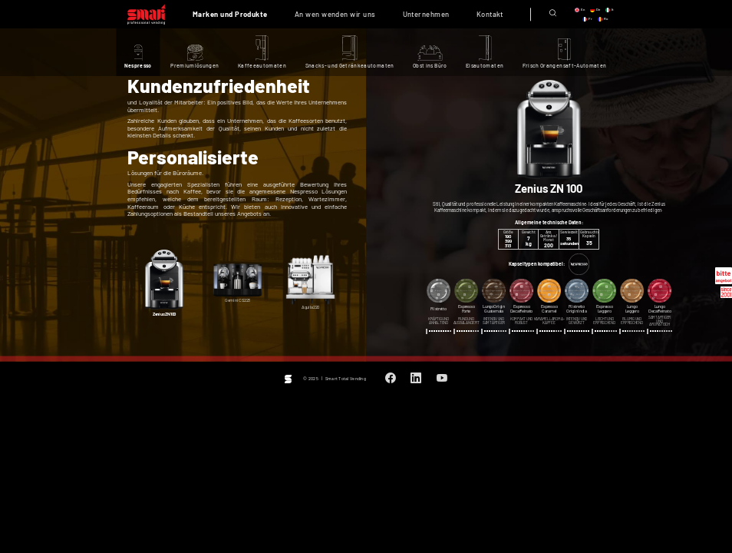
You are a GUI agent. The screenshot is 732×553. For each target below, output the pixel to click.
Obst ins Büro (430, 65)
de (598, 10)
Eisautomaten (484, 65)
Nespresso (138, 65)
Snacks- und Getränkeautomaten (349, 65)
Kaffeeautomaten (262, 65)
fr (590, 19)
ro (606, 19)
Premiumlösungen (194, 65)
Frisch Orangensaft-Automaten (565, 65)
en (583, 10)
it (613, 10)
